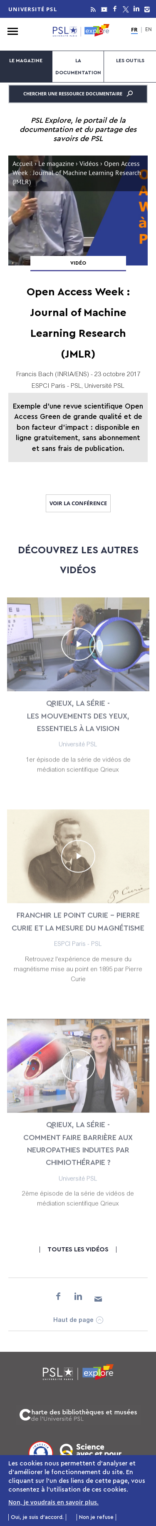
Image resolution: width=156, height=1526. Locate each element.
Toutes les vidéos (78, 1249)
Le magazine (25, 60)
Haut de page (73, 1320)
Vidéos (89, 164)
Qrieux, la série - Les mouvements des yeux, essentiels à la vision (78, 722)
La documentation (78, 66)
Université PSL (32, 9)
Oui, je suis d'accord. (37, 1518)
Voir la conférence (78, 503)
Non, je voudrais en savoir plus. (53, 1503)
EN (148, 30)
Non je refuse (96, 1518)
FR (134, 30)
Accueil (22, 164)
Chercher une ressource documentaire (78, 93)
